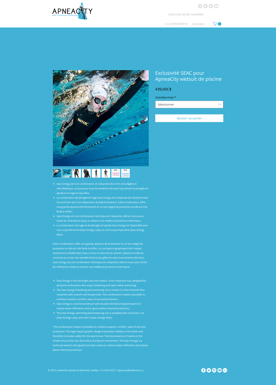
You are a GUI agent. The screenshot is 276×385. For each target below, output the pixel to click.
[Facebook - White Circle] (203, 370)
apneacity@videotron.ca (130, 370)
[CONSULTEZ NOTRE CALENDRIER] (185, 14)
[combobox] (189, 104)
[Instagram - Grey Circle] (211, 6)
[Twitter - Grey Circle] (205, 6)
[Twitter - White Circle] (209, 370)
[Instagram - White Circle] (214, 370)
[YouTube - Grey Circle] (216, 6)
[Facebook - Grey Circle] (200, 6)
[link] (217, 24)
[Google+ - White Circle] (225, 370)
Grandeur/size (165, 97)
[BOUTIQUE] (198, 24)
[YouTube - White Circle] (219, 370)
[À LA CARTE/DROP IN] (176, 23)
